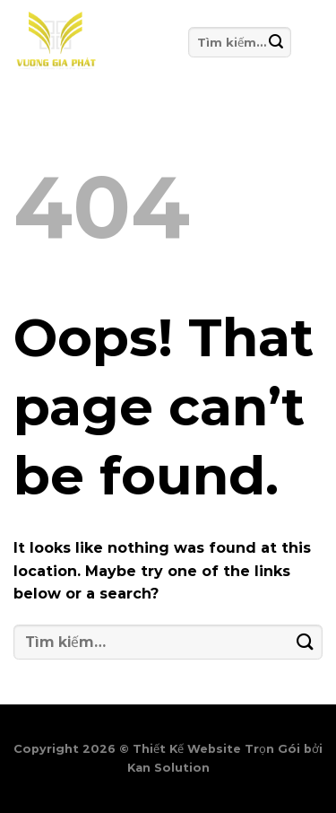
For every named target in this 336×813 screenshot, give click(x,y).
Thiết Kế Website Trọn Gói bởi (228, 749)
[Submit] (276, 42)
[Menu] (306, 42)
